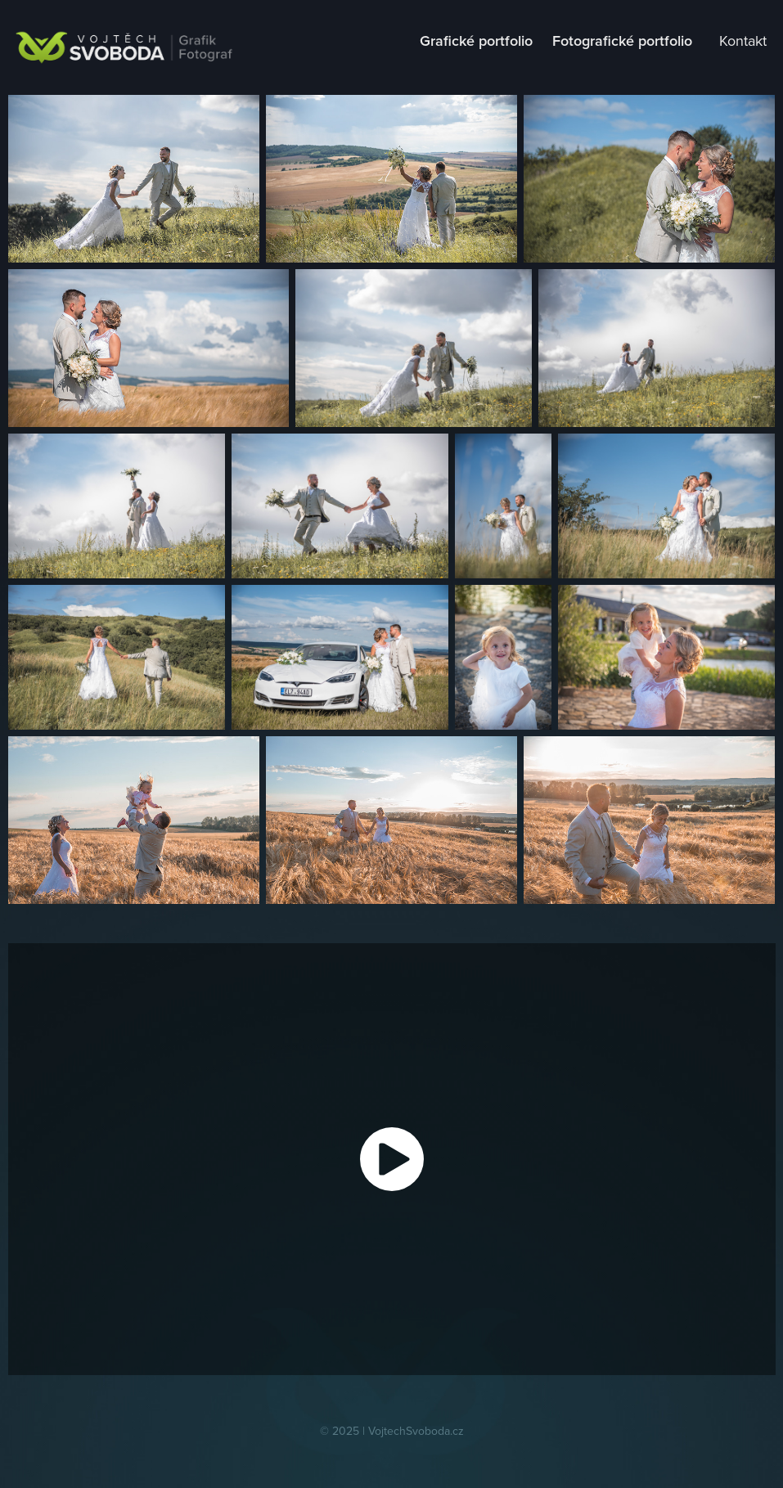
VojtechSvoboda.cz (416, 1431)
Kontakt (743, 40)
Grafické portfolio (476, 40)
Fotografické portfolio (622, 40)
